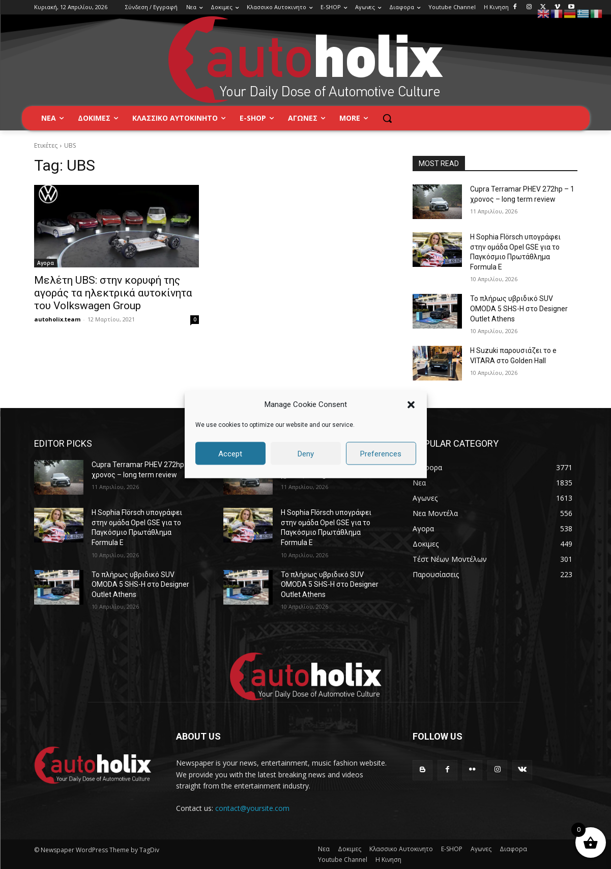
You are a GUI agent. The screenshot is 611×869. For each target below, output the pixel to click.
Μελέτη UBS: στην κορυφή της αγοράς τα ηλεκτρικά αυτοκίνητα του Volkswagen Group (113, 293)
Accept (230, 453)
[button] (411, 404)
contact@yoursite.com (252, 808)
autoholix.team (57, 319)
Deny (306, 453)
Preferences (380, 453)
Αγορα (45, 262)
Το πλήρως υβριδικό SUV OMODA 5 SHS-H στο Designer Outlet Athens (519, 308)
